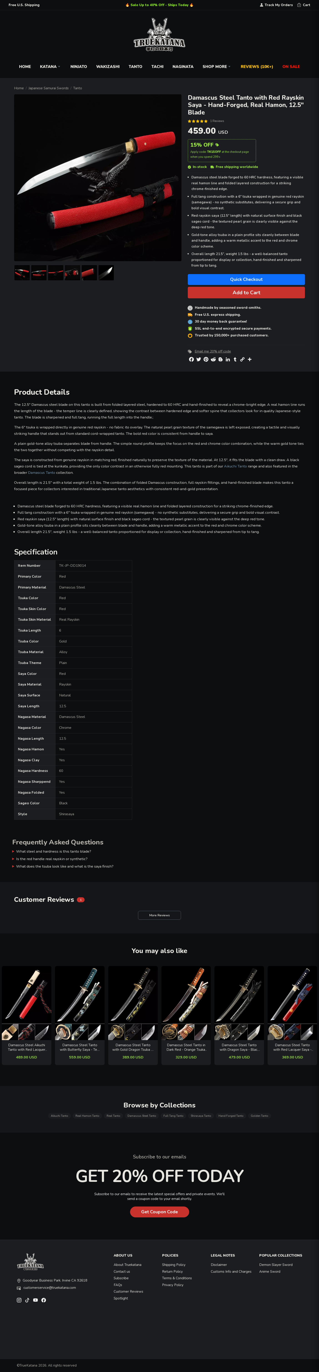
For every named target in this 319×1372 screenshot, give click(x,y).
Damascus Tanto (41, 472)
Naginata (183, 66)
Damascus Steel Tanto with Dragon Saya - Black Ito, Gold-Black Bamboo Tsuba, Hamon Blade (239, 1047)
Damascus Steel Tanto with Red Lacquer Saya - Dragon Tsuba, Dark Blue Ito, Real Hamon (292, 1047)
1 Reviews (217, 121)
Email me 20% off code (213, 351)
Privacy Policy (172, 1285)
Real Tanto (113, 1116)
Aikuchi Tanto (235, 466)
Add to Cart (246, 292)
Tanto (135, 66)
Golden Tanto (259, 1116)
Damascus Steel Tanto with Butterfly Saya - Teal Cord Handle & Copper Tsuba (80, 1047)
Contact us (122, 1271)
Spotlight (121, 1298)
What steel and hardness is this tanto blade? (53, 851)
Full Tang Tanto (173, 1116)
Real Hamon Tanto (87, 1116)
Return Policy (172, 1271)
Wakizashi (108, 66)
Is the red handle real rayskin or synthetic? (52, 858)
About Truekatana (127, 1265)
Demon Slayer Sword (276, 1265)
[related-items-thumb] (26, 1002)
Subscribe (121, 1278)
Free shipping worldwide (234, 167)
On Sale (291, 66)
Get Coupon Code (159, 1212)
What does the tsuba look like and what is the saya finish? (64, 866)
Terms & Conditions (177, 1278)
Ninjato (78, 66)
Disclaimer (219, 1265)
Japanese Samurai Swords (48, 88)
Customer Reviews (128, 1291)
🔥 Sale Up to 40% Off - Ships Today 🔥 (159, 5)
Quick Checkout (246, 279)
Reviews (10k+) (257, 66)
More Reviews (159, 915)
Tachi (157, 66)
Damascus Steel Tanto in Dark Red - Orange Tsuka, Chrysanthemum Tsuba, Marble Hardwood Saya (186, 1047)
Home (25, 66)
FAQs (118, 1285)
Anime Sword (269, 1271)
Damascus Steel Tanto (142, 1116)
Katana (50, 66)
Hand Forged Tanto (231, 1116)
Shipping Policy (174, 1265)
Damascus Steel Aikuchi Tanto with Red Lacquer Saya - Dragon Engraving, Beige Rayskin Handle (26, 1047)
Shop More (217, 66)
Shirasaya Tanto (201, 1116)
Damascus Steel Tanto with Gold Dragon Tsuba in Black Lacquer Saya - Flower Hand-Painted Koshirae (132, 1047)
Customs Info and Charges (231, 1271)
